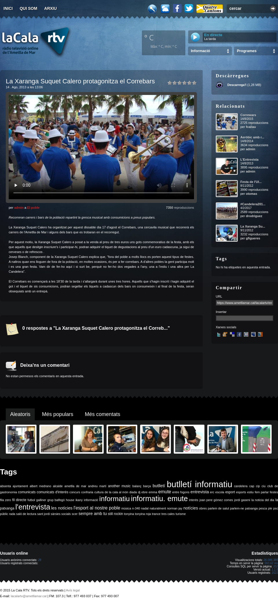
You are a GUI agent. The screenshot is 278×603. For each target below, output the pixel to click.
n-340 (136, 508)
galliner (41, 500)
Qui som (28, 8)
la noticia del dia (262, 500)
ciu (263, 486)
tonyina (129, 514)
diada (133, 492)
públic (4, 514)
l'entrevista (32, 507)
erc (212, 492)
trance (156, 514)
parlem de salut (218, 508)
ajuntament (20, 486)
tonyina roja (143, 514)
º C (149, 37)
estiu (250, 492)
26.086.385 (271, 560)
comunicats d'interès (52, 492)
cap (251, 486)
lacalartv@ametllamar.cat (29, 596)
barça (147, 486)
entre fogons (181, 492)
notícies (190, 508)
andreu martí (97, 486)
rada (12, 514)
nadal (145, 508)
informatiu (114, 499)
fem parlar (262, 492)
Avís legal (73, 590)
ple (270, 508)
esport (230, 492)
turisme (180, 514)
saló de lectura (26, 514)
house (70, 500)
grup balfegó (56, 500)
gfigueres (253, 238)
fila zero (5, 500)
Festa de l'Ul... (251, 182)
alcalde (58, 486)
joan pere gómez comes (216, 500)
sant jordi (43, 514)
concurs (75, 492)
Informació (200, 51)
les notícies (62, 508)
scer (75, 514)
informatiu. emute (159, 498)
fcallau (251, 127)
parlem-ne (237, 508)
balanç (136, 486)
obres (203, 508)
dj (139, 492)
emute (164, 491)
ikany (79, 500)
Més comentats (102, 414)
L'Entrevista (249, 159)
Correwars (248, 115)
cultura (99, 492)
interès (193, 500)
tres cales (168, 514)
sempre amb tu (92, 513)
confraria (87, 492)
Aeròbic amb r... (252, 137)
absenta (5, 486)
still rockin (115, 514)
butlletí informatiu (199, 484)
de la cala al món (116, 492)
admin (18, 207)
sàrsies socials (61, 514)
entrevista (200, 492)
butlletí (159, 485)
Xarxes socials (226, 327)
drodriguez (254, 216)
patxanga (251, 508)
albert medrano (40, 486)
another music (119, 486)
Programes (247, 51)
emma (153, 492)
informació (91, 500)
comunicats (27, 492)
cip (258, 486)
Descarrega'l (236, 85)
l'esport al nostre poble (97, 507)
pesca (263, 508)
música (126, 508)
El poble (33, 207)
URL (219, 296)
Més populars (57, 414)
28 (39, 560)
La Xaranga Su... (252, 226)
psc (275, 508)
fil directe (19, 500)
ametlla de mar (75, 486)
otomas (251, 193)
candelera (241, 486)
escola (219, 492)
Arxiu (50, 8)
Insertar (221, 312)
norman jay (174, 508)
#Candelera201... (253, 204)
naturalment (158, 508)
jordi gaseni (242, 500)
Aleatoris (20, 414)
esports (241, 492)
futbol (31, 500)
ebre (144, 492)
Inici (8, 8)
